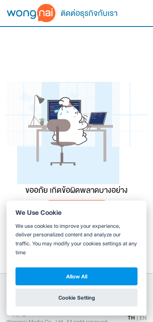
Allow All (76, 276)
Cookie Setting (76, 297)
